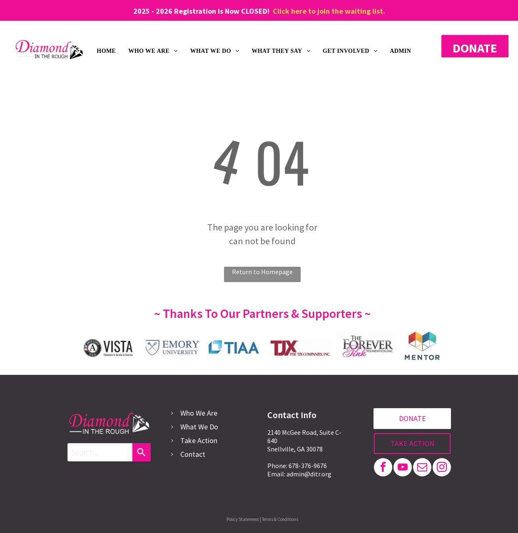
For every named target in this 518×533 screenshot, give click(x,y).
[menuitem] (106, 51)
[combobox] (99, 452)
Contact (192, 454)
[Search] (141, 452)
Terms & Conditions (280, 519)
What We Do (199, 426)
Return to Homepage (262, 272)
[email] (422, 468)
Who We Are (198, 413)
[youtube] (402, 468)
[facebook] (383, 468)
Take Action (198, 440)
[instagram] (442, 468)
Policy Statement (243, 519)
